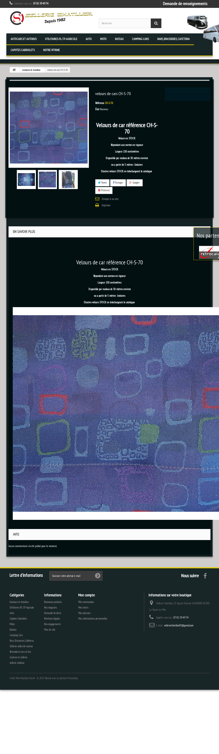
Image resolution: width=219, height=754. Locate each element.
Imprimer (106, 205)
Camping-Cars (140, 39)
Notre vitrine (51, 50)
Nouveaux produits (53, 602)
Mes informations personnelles (92, 618)
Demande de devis (52, 613)
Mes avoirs (83, 607)
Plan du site (49, 629)
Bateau (119, 39)
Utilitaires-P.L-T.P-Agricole (61, 39)
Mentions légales (52, 618)
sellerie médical (17, 663)
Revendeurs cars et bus (20, 652)
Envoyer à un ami (110, 199)
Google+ (134, 182)
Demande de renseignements (185, 3)
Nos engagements (52, 624)
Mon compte (86, 595)
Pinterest (104, 190)
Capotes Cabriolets (23, 50)
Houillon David (28, 678)
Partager (118, 182)
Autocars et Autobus (24, 39)
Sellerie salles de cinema (21, 646)
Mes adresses (84, 613)
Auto (89, 39)
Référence (99, 103)
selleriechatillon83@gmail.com (178, 625)
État (97, 109)
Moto (103, 39)
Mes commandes (86, 602)
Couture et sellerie (18, 657)
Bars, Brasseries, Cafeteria (173, 39)
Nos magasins (50, 607)
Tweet (102, 182)
